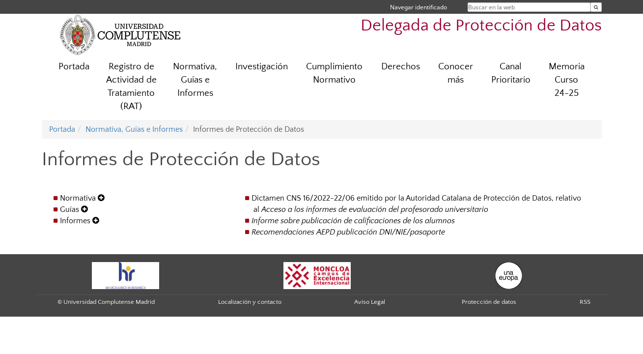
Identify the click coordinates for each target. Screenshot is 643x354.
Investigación (261, 66)
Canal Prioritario (511, 73)
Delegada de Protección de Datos (481, 26)
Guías (74, 209)
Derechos (400, 66)
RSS (585, 301)
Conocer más (455, 73)
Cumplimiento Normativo (334, 73)
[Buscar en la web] (596, 7)
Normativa (82, 198)
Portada (73, 66)
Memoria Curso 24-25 (567, 79)
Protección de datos (489, 301)
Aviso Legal (369, 301)
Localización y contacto (249, 301)
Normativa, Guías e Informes (195, 79)
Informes (79, 220)
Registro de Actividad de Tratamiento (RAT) (131, 86)
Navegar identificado (418, 7)
